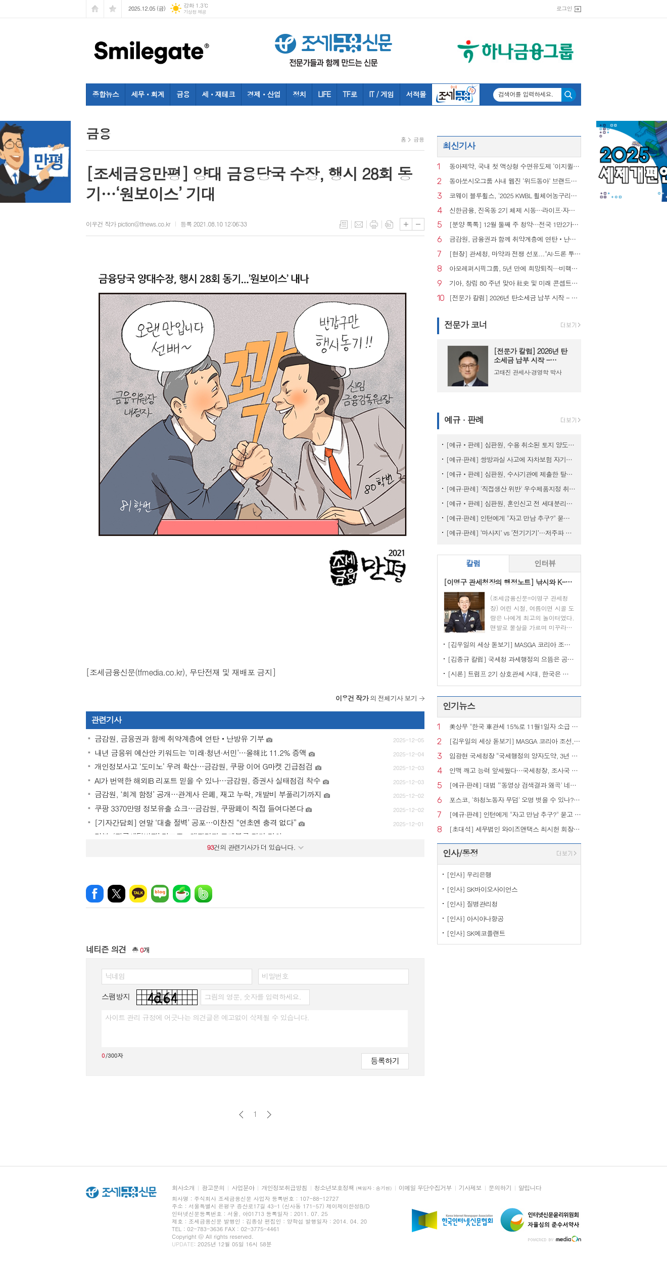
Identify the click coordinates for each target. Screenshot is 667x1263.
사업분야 (242, 1188)
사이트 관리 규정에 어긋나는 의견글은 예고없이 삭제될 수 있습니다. (207, 1017)
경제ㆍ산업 (263, 94)
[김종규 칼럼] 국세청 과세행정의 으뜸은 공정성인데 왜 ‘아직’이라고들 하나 (511, 659)
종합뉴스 (105, 94)
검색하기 (568, 95)
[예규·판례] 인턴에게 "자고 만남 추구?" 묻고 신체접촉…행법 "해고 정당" (511, 518)
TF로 (350, 94)
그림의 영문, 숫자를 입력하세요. (252, 996)
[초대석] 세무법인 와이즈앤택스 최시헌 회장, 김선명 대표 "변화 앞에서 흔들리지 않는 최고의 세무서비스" (515, 829)
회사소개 (183, 1188)
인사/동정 (460, 853)
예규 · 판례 (464, 420)
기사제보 (470, 1188)
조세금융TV (456, 94)
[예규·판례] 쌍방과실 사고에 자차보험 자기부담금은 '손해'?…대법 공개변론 (511, 459)
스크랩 (389, 224)
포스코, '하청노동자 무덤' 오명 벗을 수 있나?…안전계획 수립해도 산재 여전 (515, 800)
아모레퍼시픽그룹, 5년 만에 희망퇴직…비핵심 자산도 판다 (515, 268)
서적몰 (415, 94)
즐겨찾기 (112, 9)
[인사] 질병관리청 (472, 904)
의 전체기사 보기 (376, 698)
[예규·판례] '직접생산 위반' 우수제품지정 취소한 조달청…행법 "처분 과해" (511, 488)
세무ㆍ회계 (147, 94)
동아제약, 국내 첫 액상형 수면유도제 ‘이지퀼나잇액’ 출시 (515, 166)
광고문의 (213, 1188)
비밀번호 (275, 975)
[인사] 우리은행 (469, 874)
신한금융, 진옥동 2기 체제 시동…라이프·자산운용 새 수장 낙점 (515, 210)
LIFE (324, 94)
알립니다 (529, 1188)
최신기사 (459, 146)
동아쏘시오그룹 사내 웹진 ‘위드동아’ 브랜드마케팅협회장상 (515, 181)
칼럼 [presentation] (473, 563)
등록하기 (385, 1060)
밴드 (203, 894)
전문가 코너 (465, 325)
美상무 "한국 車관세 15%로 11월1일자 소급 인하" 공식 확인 (515, 727)
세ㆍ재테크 (218, 94)
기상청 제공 (194, 12)
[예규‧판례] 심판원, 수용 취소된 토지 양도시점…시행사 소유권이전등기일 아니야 (511, 444)
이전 (241, 1114)
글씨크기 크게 (406, 224)
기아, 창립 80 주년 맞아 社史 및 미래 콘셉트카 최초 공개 (515, 283)
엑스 (116, 894)
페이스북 (95, 894)
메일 (359, 224)
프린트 (374, 224)
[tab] (473, 563)
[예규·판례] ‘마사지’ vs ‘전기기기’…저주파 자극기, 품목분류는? (511, 532)
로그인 (564, 8)
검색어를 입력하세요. (525, 94)
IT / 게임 (381, 94)
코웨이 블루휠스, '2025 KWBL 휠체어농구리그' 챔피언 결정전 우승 (515, 196)
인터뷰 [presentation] (544, 563)
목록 (344, 224)
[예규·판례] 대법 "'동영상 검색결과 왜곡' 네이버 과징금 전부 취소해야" (515, 785)
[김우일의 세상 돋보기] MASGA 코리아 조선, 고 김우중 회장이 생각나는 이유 (511, 644)
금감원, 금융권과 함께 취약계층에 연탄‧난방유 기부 (515, 239)
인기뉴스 (459, 706)
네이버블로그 (160, 894)
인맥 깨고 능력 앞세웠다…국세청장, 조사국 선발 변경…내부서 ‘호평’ (515, 770)
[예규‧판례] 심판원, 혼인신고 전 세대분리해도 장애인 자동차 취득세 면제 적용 (511, 503)
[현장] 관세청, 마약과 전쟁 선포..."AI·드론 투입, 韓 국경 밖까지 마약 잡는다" (515, 254)
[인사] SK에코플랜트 (476, 933)
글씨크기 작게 (418, 224)
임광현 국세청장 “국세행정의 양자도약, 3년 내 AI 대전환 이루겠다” (515, 756)
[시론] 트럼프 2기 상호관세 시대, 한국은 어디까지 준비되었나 (511, 674)
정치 (299, 94)
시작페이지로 (95, 9)
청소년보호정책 (353, 1188)
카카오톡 (138, 894)
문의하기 (500, 1188)
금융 (182, 94)
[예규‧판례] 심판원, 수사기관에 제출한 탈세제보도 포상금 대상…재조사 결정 (511, 474)
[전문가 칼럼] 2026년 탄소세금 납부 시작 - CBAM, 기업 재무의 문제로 (515, 298)
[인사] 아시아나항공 (475, 918)
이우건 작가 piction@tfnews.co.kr (128, 223)
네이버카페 (181, 894)
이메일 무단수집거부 (425, 1188)
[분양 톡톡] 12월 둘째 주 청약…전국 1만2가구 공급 (515, 224)
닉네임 (115, 975)
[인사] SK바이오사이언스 (482, 889)
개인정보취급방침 (284, 1188)
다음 (269, 1114)
